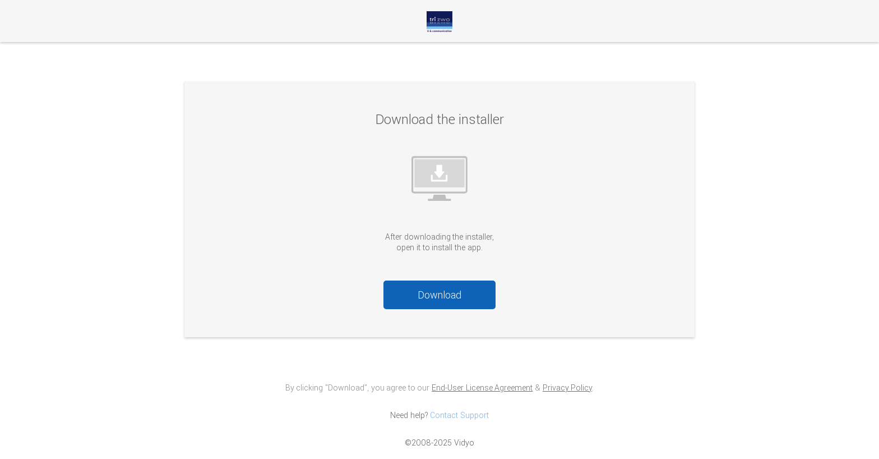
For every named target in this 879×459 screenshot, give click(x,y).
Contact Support (459, 415)
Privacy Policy (568, 387)
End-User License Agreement (482, 387)
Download (439, 295)
